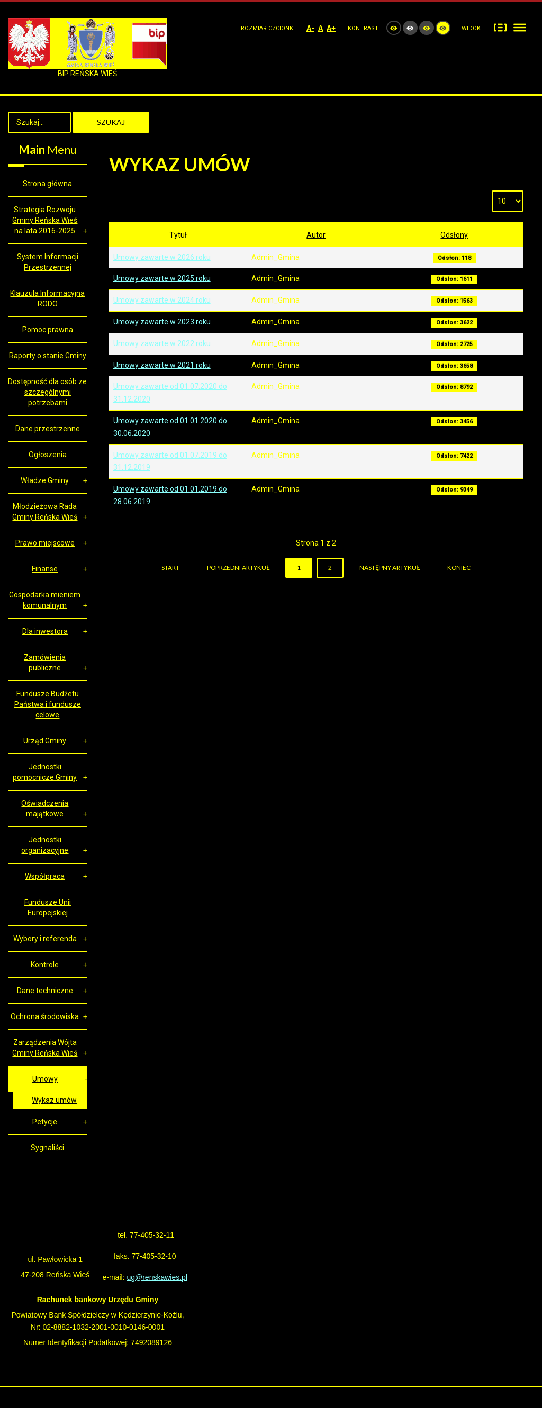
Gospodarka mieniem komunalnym (44, 600)
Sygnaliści (47, 1147)
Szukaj (111, 121)
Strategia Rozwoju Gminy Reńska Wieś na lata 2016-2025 (44, 220)
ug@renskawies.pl (157, 1277)
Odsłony (454, 235)
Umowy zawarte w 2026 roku (162, 257)
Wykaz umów (54, 1100)
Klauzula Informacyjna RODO (47, 298)
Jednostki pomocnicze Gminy (45, 772)
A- (310, 28)
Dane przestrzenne (47, 428)
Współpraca (45, 876)
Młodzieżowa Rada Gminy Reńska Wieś (44, 511)
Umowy (45, 1079)
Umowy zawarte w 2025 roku (162, 278)
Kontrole (45, 964)
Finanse (45, 569)
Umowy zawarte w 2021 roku (162, 365)
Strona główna (47, 183)
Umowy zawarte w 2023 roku (162, 321)
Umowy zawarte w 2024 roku (162, 300)
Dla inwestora (45, 631)
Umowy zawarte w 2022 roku (162, 343)
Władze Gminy (45, 480)
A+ (331, 28)
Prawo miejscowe (45, 543)
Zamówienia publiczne (45, 662)
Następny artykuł (389, 567)
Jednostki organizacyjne (44, 845)
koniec (459, 567)
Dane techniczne (45, 990)
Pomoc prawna (47, 329)
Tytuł (178, 235)
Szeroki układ (520, 27)
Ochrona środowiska (45, 1016)
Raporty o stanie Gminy (47, 355)
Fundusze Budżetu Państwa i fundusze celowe (47, 704)
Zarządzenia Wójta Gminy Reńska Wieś (44, 1047)
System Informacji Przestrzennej (47, 261)
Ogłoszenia (48, 454)
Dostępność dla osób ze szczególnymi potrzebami (47, 392)
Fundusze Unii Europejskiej (47, 907)
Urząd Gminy (44, 741)
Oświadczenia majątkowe (44, 808)
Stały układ (500, 27)
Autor (316, 235)
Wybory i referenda (45, 938)
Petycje (44, 1122)
